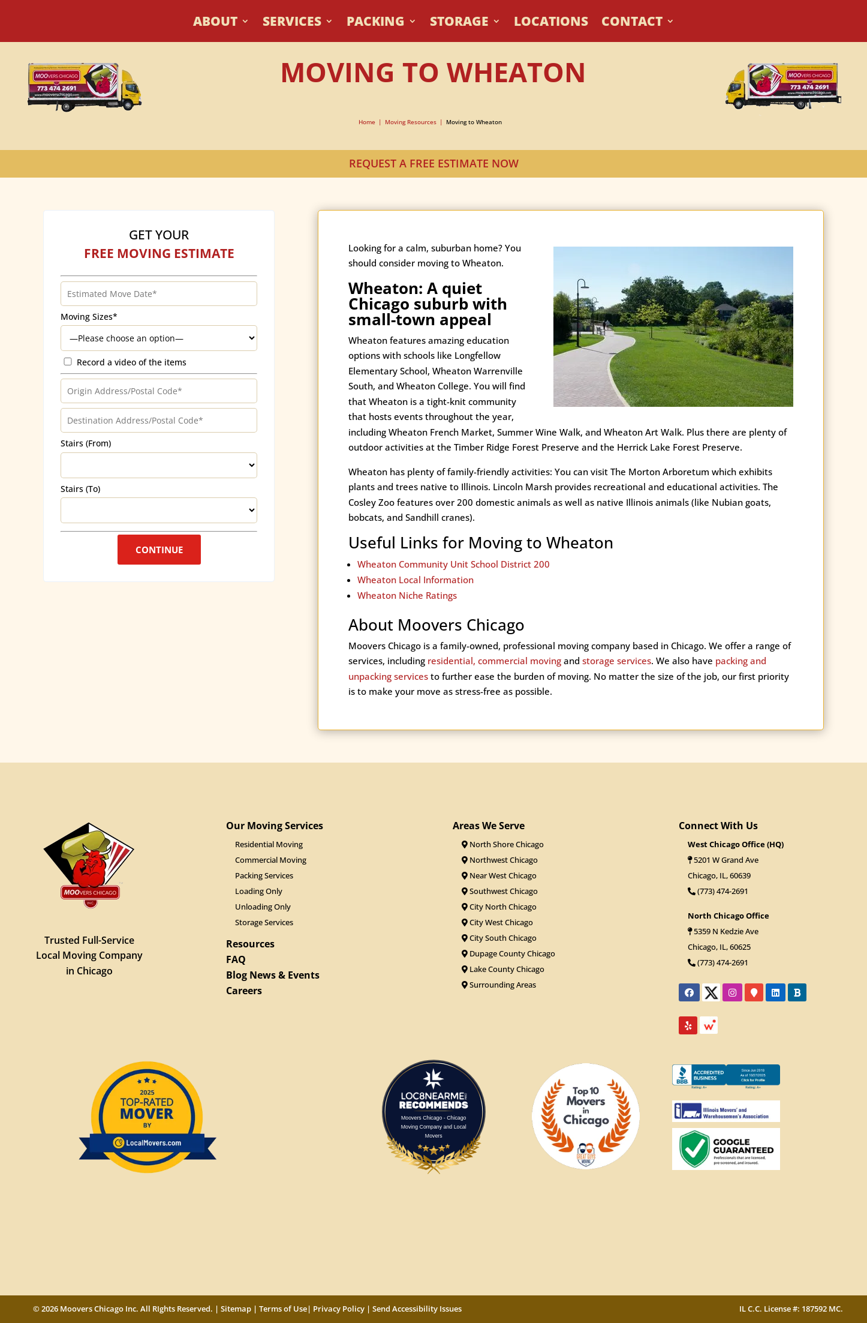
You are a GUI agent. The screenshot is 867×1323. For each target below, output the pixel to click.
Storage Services (264, 922)
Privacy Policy (339, 1308)
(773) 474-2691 (718, 891)
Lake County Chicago (503, 969)
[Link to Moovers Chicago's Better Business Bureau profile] (797, 992)
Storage (459, 23)
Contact (632, 23)
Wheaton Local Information (415, 599)
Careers (244, 990)
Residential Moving (269, 844)
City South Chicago (499, 937)
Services (292, 23)
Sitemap (236, 1308)
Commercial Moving (270, 859)
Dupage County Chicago (508, 953)
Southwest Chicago (500, 891)
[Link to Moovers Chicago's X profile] (711, 996)
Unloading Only (263, 906)
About (215, 23)
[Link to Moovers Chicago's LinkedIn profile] (775, 992)
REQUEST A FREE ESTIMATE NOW (434, 163)
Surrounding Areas (499, 984)
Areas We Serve (489, 825)
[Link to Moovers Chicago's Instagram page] (732, 992)
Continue (159, 564)
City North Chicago (499, 906)
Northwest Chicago (500, 859)
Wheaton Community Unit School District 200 (453, 583)
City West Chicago (497, 922)
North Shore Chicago (503, 844)
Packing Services (264, 875)
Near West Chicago (499, 875)
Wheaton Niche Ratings (407, 614)
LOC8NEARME (436, 1095)
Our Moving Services (274, 825)
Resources (250, 943)
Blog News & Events (273, 975)
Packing (376, 23)
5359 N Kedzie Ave (726, 931)
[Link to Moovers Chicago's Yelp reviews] (688, 1025)
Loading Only (258, 891)
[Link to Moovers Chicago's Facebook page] (689, 992)
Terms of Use (283, 1308)
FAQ (236, 959)
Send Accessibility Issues (417, 1308)
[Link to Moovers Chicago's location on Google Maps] (754, 992)
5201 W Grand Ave (726, 859)
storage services (616, 680)
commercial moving (519, 680)
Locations (551, 23)
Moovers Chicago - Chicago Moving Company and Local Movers (433, 1126)
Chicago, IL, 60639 (719, 875)
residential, (451, 680)
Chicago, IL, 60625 (719, 946)
